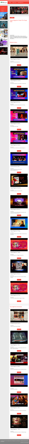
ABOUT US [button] (14, 2)
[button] (19, 51)
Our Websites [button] (20, 2)
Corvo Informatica (26, 442)
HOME (10, 2)
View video (19, 86)
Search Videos (2, 10)
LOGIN (27, 4)
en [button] (24, 4)
